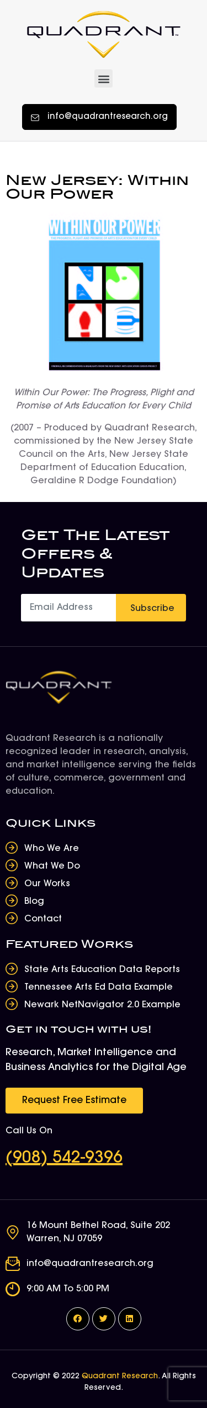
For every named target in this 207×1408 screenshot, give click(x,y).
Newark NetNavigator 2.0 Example (102, 1005)
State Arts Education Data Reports (102, 969)
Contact (43, 919)
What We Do (52, 866)
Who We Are (51, 848)
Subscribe (152, 608)
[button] (103, 78)
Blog (34, 901)
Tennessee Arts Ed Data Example (98, 987)
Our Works (47, 884)
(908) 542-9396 (64, 1158)
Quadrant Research (120, 1376)
